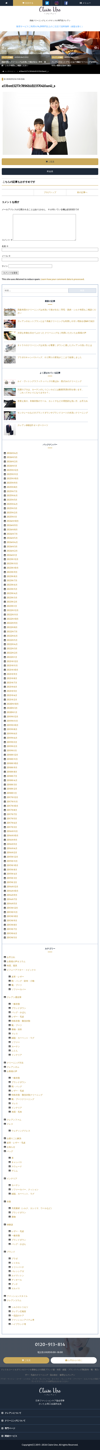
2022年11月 (12, 614)
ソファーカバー (19, 989)
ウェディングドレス (21, 1130)
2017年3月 (12, 827)
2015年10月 (12, 865)
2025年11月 (12, 474)
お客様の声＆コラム (16, 961)
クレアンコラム (14, 1300)
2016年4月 (12, 848)
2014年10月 (12, 891)
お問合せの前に (75, 1360)
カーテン (16, 1046)
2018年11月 (12, 759)
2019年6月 (12, 733)
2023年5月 (12, 589)
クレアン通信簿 (14, 997)
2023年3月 (12, 597)
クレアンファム (14, 1119)
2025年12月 (12, 470)
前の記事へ (82, 192)
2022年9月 (12, 623)
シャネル (16, 1263)
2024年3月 (12, 546)
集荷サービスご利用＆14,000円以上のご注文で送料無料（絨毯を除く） (50, 26)
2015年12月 (12, 856)
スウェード (17, 1166)
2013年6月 (12, 933)
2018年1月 (12, 793)
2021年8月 (12, 678)
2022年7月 (12, 631)
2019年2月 (12, 746)
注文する (29, 3)
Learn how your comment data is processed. (62, 279)
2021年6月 (12, 686)
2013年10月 (12, 916)
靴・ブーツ (17, 985)
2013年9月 (12, 920)
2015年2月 (12, 882)
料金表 (50, 171)
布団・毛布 (17, 1112)
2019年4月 (12, 738)
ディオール (17, 1279)
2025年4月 (12, 504)
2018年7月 (12, 776)
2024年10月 (13, 521)
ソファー (16, 1042)
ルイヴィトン (18, 1275)
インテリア (17, 1055)
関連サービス (11, 1436)
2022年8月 (12, 627)
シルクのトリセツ (20, 1307)
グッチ (15, 1284)
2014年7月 (12, 899)
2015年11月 (12, 861)
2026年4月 (12, 453)
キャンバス (17, 1162)
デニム (15, 1170)
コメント (7, 240)
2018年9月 (12, 767)
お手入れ (11, 957)
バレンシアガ (18, 1271)
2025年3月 (12, 508)
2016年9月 (12, 840)
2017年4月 (12, 823)
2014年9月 (12, 895)
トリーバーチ (18, 1267)
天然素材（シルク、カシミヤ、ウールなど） (32, 1208)
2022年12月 (12, 610)
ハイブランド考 (19, 1324)
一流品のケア (18, 1315)
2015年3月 (12, 878)
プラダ (15, 1258)
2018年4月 (12, 780)
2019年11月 (12, 721)
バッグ (10, 1151)
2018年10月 (12, 763)
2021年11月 (12, 665)
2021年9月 (12, 674)
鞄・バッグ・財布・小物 (23, 981)
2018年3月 (12, 784)
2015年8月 (12, 869)
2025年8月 (12, 487)
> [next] (98, 48)
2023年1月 (12, 606)
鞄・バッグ (17, 1086)
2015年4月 (12, 873)
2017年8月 (12, 810)
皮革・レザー (18, 976)
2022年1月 (12, 657)
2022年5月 (12, 640)
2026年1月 (12, 465)
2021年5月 (12, 691)
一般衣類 (16, 1004)
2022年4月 (12, 644)
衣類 (9, 1201)
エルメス (16, 1288)
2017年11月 (12, 801)
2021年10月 (12, 669)
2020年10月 (13, 704)
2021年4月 (12, 695)
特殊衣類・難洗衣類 (21, 1021)
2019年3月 (12, 742)
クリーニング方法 (15, 1062)
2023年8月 (12, 576)
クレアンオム (13, 1067)
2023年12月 (12, 559)
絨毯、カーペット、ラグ (23, 1193)
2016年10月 (12, 835)
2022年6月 (12, 636)
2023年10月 (12, 567)
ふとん (15, 1050)
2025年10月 (12, 478)
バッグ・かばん (19, 1012)
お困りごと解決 (14, 1138)
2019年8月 (12, 729)
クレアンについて (13, 1413)
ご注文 (51, 161)
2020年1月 (12, 712)
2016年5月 (12, 844)
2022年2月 (12, 652)
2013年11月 (12, 912)
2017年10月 (12, 806)
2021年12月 (12, 661)
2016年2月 (12, 852)
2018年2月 (12, 788)
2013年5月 (12, 937)
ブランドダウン (19, 1008)
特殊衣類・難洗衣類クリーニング (27, 1095)
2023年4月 (12, 593)
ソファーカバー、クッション (25, 1189)
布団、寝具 (12, 965)
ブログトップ (50, 192)
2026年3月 (12, 457)
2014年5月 (12, 903)
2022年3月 (12, 648)
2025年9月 (12, 482)
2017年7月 (12, 814)
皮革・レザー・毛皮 (16, 1142)
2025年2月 (12, 512)
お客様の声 (12, 1071)
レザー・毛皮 (18, 1016)
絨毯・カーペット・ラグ (23, 1038)
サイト (5, 266)
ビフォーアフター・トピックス (21, 970)
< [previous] (5, 48)
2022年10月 (13, 619)
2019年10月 (12, 725)
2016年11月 (12, 831)
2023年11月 (12, 563)
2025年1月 (12, 516)
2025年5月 (12, 499)
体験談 (10, 1224)
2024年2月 (12, 551)
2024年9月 (12, 525)
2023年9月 (12, 572)
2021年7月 (12, 682)
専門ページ (10, 1428)
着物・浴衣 (17, 1029)
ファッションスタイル (17, 1296)
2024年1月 (12, 555)
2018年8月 (12, 771)
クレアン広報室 (19, 1311)
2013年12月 (12, 908)
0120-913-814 (50, 1344)
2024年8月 (12, 529)
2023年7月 (12, 580)
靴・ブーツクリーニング (23, 1099)
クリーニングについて (15, 1420)
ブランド (11, 1251)
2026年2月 (12, 461)
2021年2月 (12, 699)
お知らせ (11, 1147)
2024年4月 (12, 542)
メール (6, 256)
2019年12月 (12, 716)
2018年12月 (12, 754)
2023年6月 (12, 584)
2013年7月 (12, 929)
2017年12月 (12, 797)
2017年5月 (12, 818)
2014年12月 (12, 886)
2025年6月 (12, 495)
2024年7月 (12, 534)
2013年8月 (12, 925)
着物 (14, 1216)
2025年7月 (12, 491)
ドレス (15, 1033)
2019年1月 (12, 750)
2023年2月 (12, 601)
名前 (5, 246)
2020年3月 (12, 708)
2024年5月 (12, 538)
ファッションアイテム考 (23, 1319)
